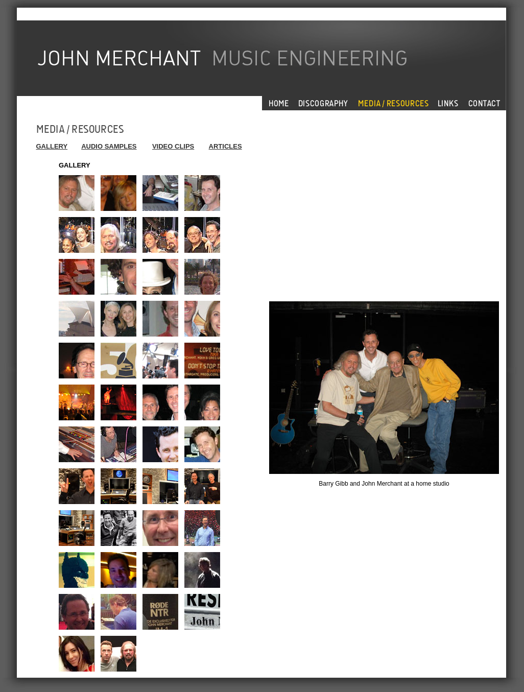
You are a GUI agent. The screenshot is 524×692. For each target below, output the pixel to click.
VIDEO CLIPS (173, 146)
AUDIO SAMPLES (108, 146)
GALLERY (52, 146)
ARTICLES (225, 146)
